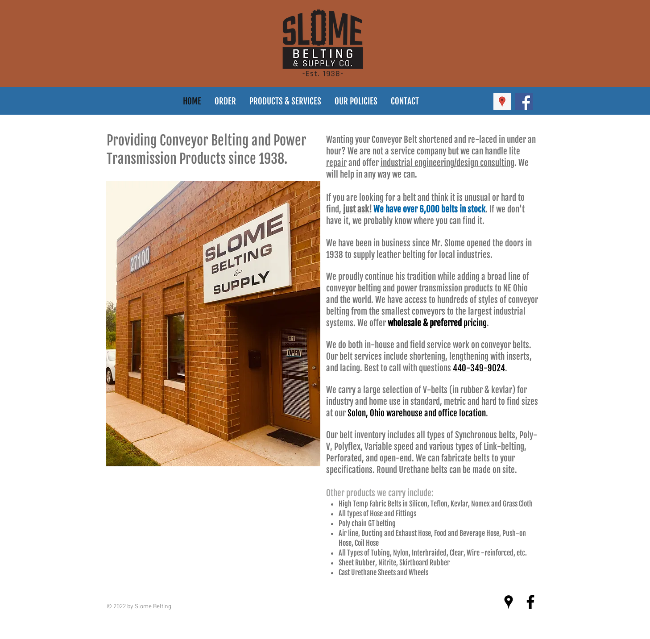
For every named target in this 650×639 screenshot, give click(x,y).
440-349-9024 (479, 368)
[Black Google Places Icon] (508, 602)
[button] (356, 101)
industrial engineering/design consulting (447, 163)
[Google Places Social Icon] (502, 101)
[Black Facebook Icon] (530, 602)
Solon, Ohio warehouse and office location (417, 413)
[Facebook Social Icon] (524, 101)
